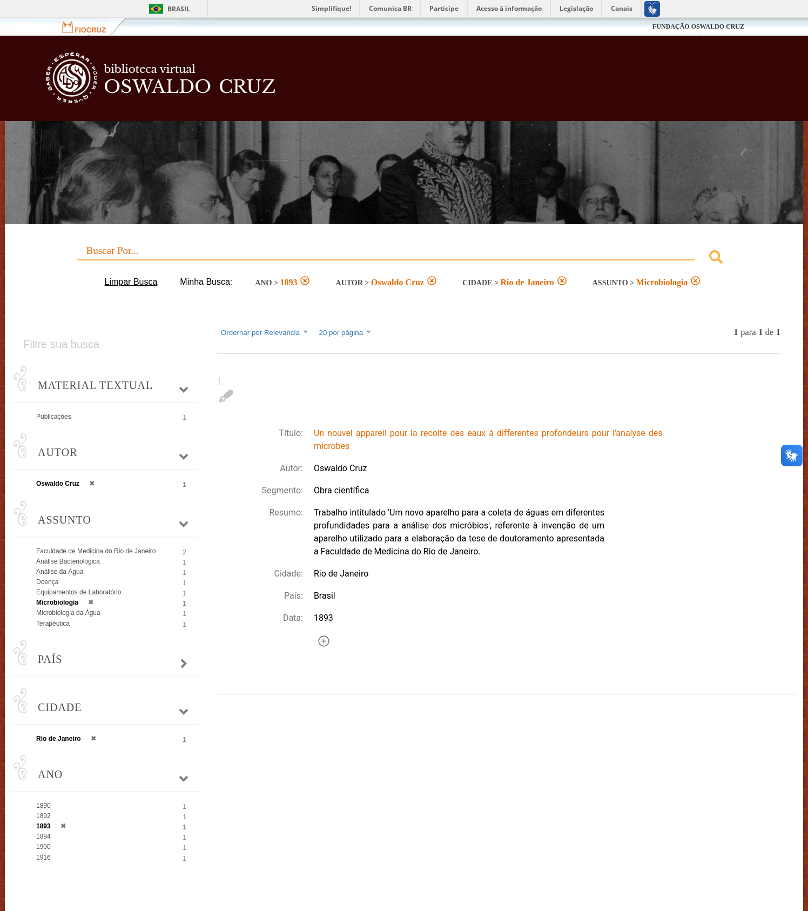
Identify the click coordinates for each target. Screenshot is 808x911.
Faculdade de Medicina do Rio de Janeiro (96, 551)
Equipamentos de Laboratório (78, 592)
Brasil (178, 9)
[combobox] (404, 259)
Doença (47, 582)
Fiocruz (90, 27)
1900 (43, 846)
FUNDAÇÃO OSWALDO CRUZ (698, 26)
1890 (43, 805)
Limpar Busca (131, 281)
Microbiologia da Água (68, 613)
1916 (43, 857)
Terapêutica (53, 623)
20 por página (346, 332)
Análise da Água (59, 571)
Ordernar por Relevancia (265, 332)
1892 (43, 816)
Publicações (53, 416)
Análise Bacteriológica (68, 561)
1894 (43, 836)
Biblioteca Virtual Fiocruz (349, 83)
